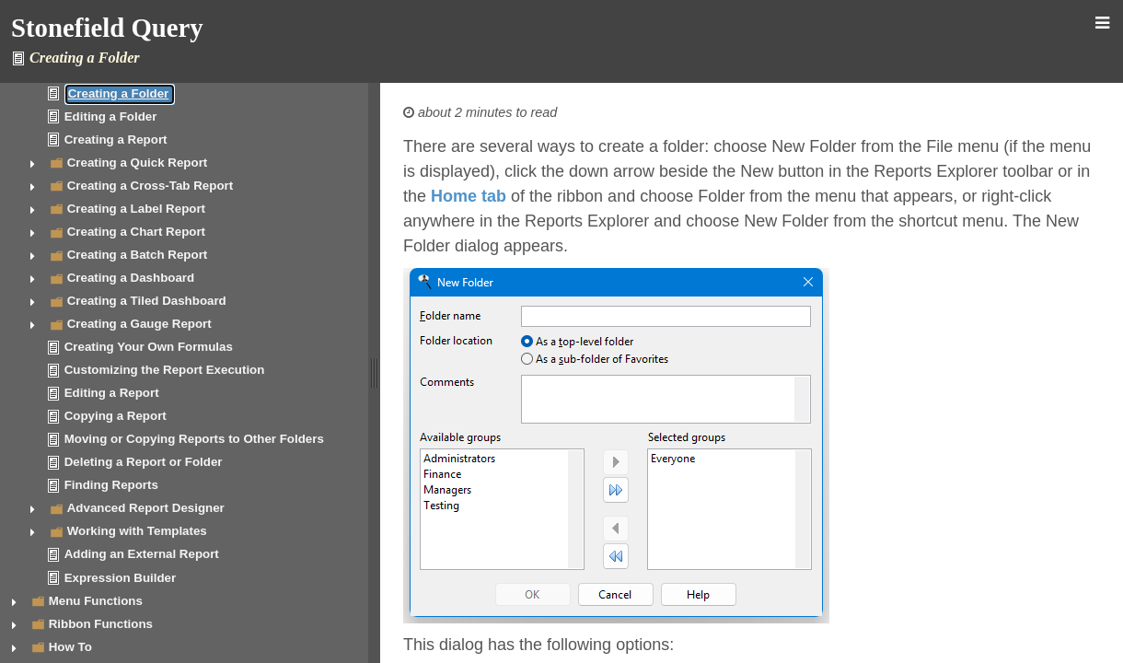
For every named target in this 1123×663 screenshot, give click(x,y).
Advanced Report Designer (146, 508)
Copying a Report (115, 416)
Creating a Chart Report (136, 231)
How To (70, 647)
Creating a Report (116, 139)
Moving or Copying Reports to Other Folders (194, 439)
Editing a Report (111, 393)
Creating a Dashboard (131, 278)
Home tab (468, 196)
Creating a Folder (118, 93)
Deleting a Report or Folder (143, 462)
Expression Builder (120, 578)
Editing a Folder (110, 116)
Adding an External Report (141, 554)
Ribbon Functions (101, 624)
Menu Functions (96, 601)
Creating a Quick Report (137, 162)
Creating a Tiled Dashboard (146, 301)
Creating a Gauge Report (139, 324)
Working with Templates (137, 531)
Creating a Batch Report (137, 255)
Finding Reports (111, 485)
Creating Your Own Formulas (148, 347)
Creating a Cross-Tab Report (150, 185)
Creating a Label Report (136, 208)
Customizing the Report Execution (164, 370)
